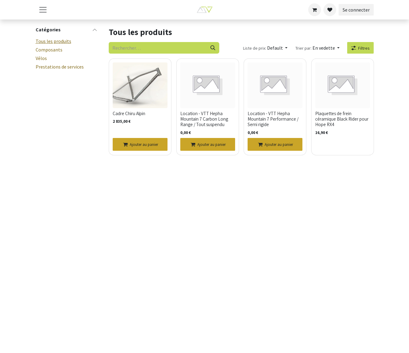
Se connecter (356, 10)
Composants (49, 50)
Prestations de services (60, 67)
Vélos (41, 58)
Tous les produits (53, 41)
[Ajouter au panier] (140, 144)
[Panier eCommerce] (314, 9)
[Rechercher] (212, 48)
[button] (265, 48)
